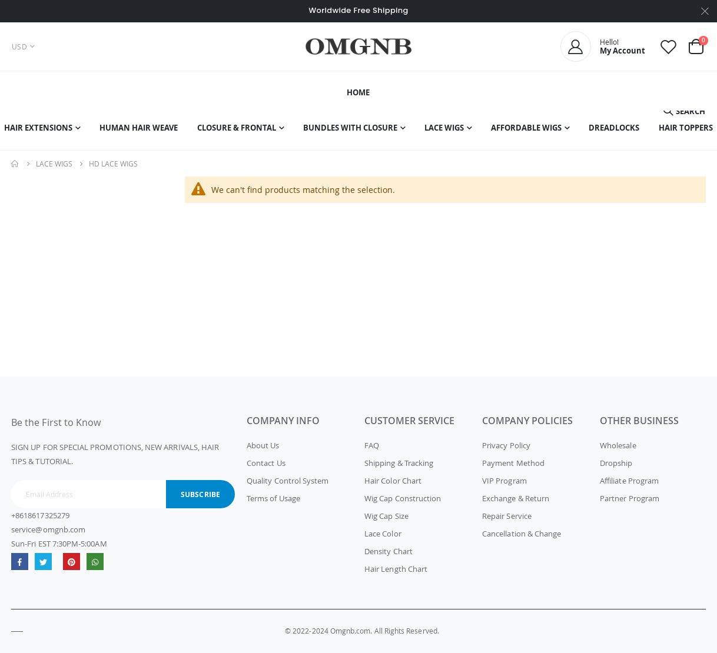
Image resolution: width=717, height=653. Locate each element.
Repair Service (507, 516)
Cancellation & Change (521, 533)
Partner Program (629, 498)
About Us (263, 445)
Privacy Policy (506, 445)
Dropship (616, 463)
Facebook (19, 561)
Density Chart (388, 551)
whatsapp (95, 561)
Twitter (43, 561)
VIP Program (504, 480)
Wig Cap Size (386, 516)
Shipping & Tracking (398, 463)
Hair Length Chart (395, 569)
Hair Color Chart (392, 480)
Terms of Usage (273, 498)
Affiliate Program (629, 480)
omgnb (71, 561)
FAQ (371, 445)
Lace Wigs (54, 163)
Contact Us (266, 463)
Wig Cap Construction (402, 498)
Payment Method (513, 463)
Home (15, 163)
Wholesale (618, 445)
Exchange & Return (515, 498)
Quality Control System (287, 480)
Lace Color (382, 533)
